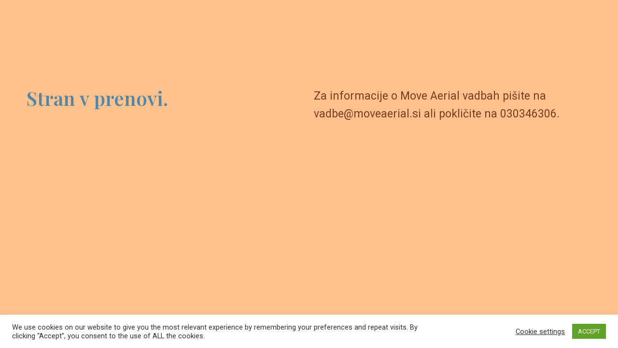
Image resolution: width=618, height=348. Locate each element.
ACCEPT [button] (589, 331)
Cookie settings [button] (540, 331)
